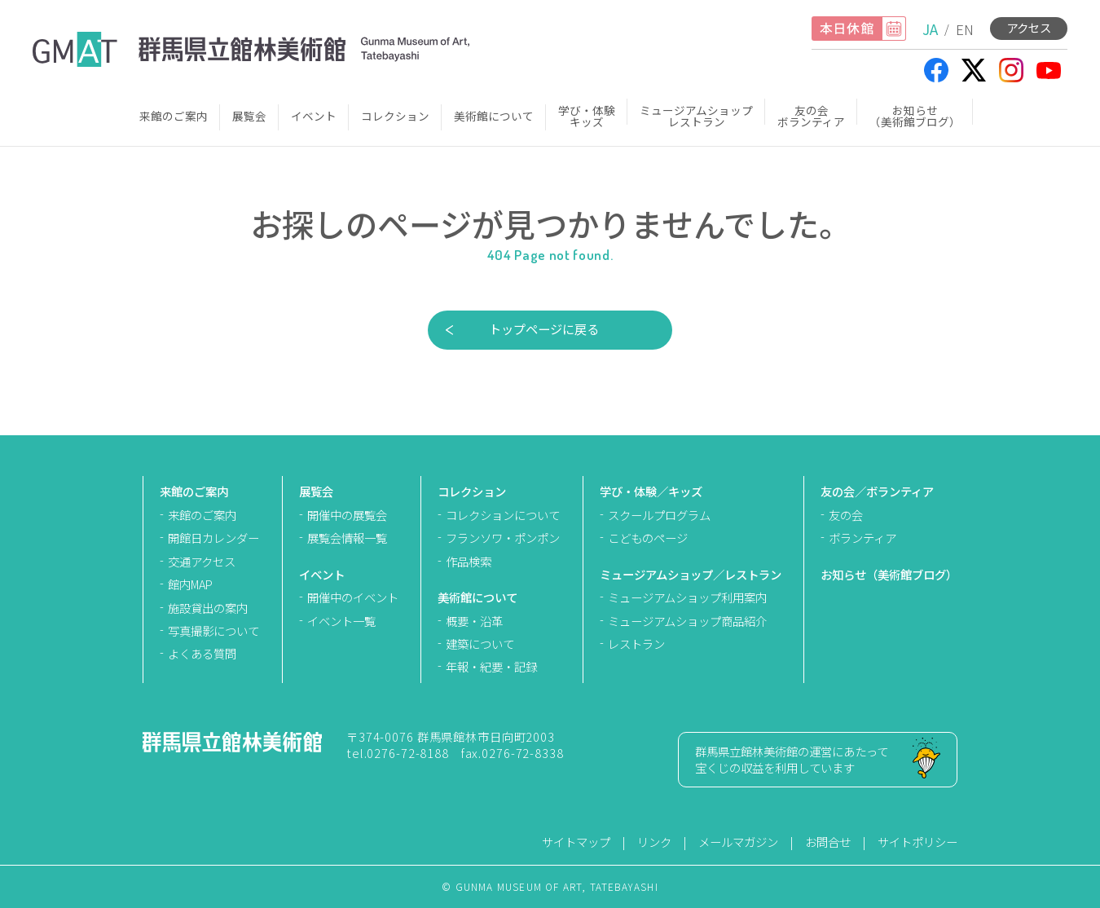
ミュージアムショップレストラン (696, 116)
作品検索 (468, 561)
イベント (314, 116)
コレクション (395, 116)
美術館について (494, 116)
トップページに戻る (544, 328)
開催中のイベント (352, 597)
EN (965, 29)
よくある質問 (202, 653)
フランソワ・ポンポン (503, 537)
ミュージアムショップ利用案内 (687, 597)
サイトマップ (576, 841)
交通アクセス (201, 561)
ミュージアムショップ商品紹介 (687, 620)
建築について (480, 643)
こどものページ (648, 537)
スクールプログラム (659, 514)
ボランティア (862, 537)
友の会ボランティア (811, 116)
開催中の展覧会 (347, 514)
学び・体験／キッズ (651, 491)
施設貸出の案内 (208, 607)
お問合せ (828, 841)
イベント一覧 (341, 620)
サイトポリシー (917, 841)
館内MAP (190, 584)
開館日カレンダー (213, 537)
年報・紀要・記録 (491, 666)
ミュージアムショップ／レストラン (690, 574)
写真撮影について (213, 630)
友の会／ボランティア (877, 491)
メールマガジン (738, 841)
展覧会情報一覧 (347, 537)
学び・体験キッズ (586, 116)
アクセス (1028, 27)
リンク (654, 841)
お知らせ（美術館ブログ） (915, 116)
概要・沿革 (474, 620)
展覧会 (249, 116)
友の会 (846, 514)
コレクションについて (503, 514)
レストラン (636, 643)
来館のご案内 (173, 116)
